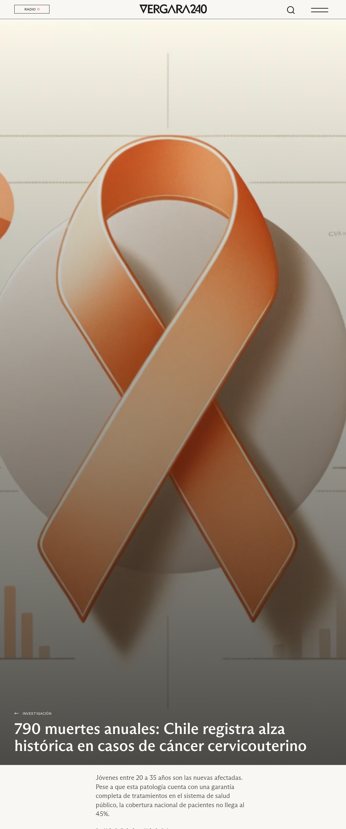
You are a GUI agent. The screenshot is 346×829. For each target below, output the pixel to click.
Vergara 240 (173, 9)
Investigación (36, 713)
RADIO (32, 9)
